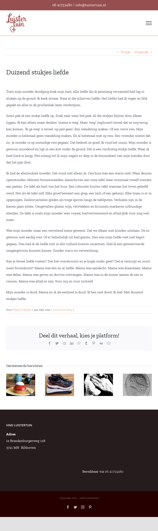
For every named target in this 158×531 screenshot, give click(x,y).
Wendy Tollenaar (22, 309)
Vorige (125, 52)
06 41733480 (62, 5)
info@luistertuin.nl (91, 5)
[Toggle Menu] (148, 23)
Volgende (141, 52)
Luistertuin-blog (62, 309)
